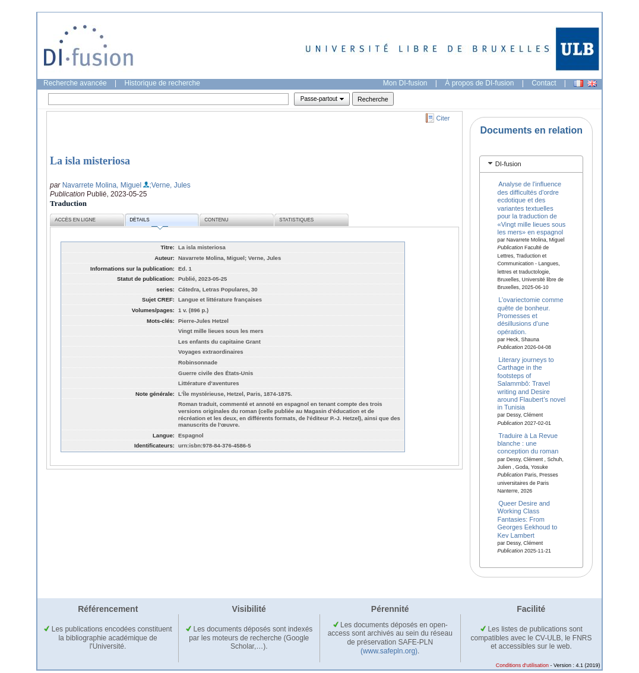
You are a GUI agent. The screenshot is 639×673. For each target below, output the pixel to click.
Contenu (216, 220)
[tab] (531, 164)
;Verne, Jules (169, 185)
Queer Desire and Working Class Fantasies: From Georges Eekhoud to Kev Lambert (528, 519)
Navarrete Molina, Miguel (101, 185)
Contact (544, 83)
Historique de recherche (162, 83)
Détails (148, 221)
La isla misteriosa (90, 161)
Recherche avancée (75, 83)
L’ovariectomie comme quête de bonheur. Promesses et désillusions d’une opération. (531, 315)
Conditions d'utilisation (522, 665)
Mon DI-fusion (405, 83)
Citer (443, 118)
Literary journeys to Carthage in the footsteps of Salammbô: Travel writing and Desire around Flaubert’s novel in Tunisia (532, 383)
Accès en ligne (75, 220)
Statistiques (296, 220)
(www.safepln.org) (388, 651)
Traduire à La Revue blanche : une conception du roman (528, 443)
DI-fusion (508, 163)
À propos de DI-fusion (479, 83)
